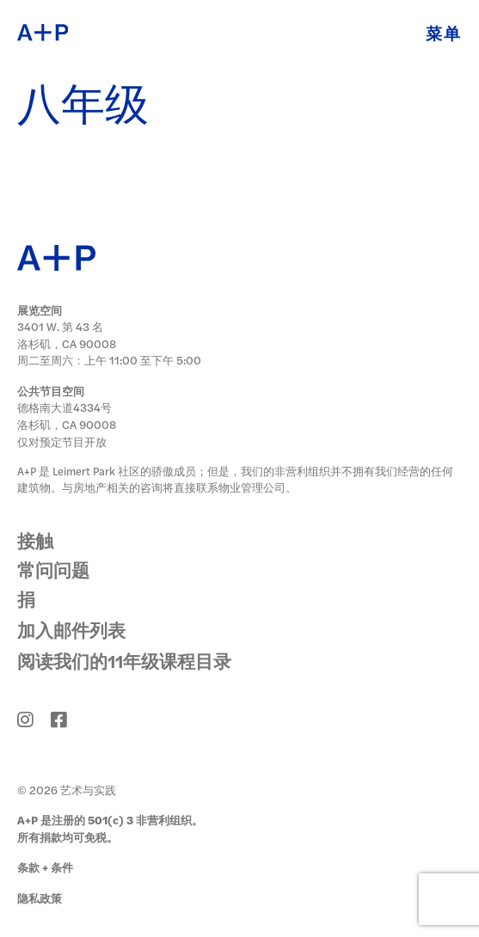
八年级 (83, 106)
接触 (35, 540)
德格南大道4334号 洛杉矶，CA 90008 (66, 415)
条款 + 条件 (45, 867)
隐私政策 (39, 898)
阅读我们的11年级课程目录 (124, 660)
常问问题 (53, 570)
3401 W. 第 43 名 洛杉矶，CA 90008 (66, 335)
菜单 (444, 33)
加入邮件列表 (71, 629)
